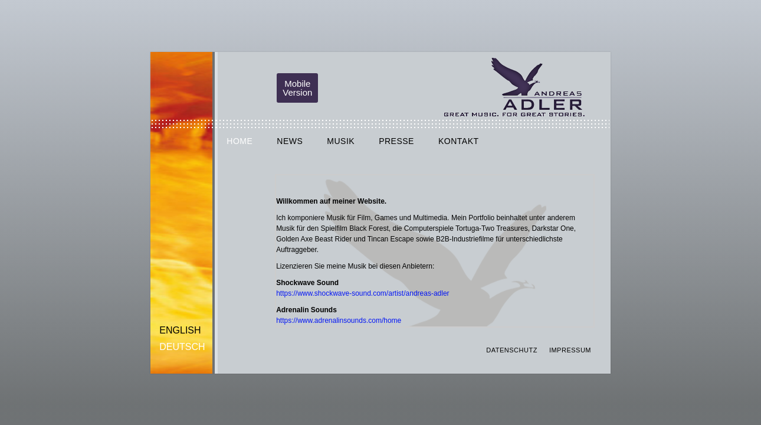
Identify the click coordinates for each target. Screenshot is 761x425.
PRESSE (396, 141)
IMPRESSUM (570, 350)
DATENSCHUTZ (511, 350)
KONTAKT (458, 141)
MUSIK (341, 141)
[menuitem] (182, 330)
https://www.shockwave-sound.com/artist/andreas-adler (362, 293)
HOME (239, 141)
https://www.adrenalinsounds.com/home (338, 320)
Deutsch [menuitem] (182, 347)
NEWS (290, 141)
